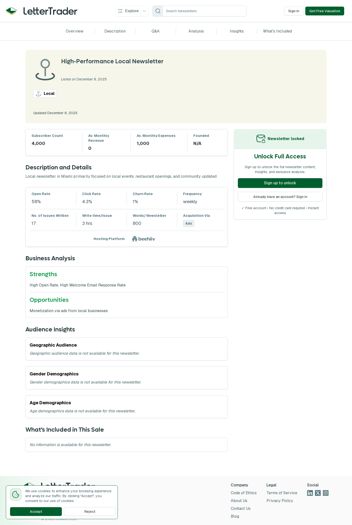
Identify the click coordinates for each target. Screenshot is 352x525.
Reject (89, 511)
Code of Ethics (244, 492)
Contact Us (241, 508)
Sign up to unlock (280, 183)
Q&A (156, 31)
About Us (239, 500)
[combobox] (204, 11)
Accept (36, 511)
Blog (235, 516)
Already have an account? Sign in (280, 197)
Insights (237, 31)
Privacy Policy (279, 500)
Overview (74, 31)
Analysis (196, 31)
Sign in (293, 11)
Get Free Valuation (324, 11)
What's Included (277, 31)
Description (115, 31)
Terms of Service (281, 492)
